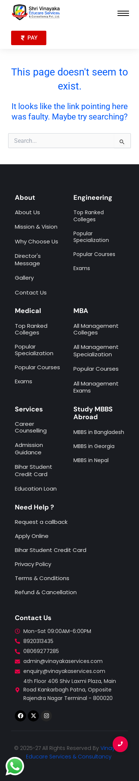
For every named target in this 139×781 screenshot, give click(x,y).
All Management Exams (96, 387)
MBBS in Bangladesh (98, 432)
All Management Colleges (96, 329)
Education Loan (36, 488)
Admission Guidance (29, 448)
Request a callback (41, 522)
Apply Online (32, 536)
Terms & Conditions (42, 578)
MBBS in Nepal (91, 460)
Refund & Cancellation (46, 592)
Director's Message (28, 259)
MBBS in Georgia (94, 446)
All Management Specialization (96, 350)
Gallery (24, 278)
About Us (27, 212)
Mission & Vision (36, 226)
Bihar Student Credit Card (33, 470)
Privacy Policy (33, 564)
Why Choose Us (36, 241)
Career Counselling (31, 427)
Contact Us (31, 292)
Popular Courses (96, 369)
